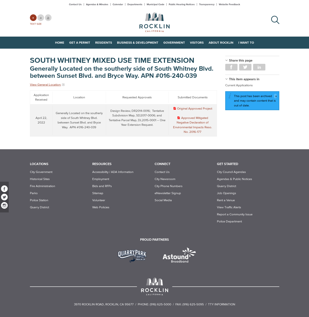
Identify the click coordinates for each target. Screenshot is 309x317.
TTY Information (221, 304)
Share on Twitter (245, 67)
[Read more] (133, 255)
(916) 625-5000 (160, 304)
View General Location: (45, 84)
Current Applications (239, 85)
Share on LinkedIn (259, 67)
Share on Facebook (231, 67)
